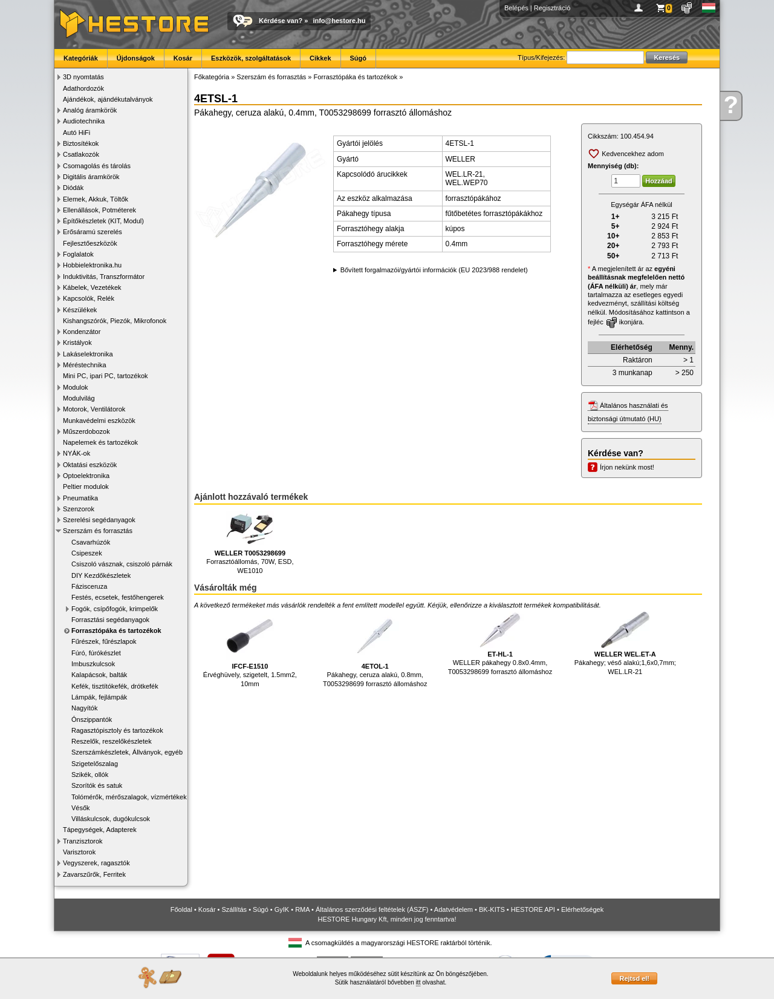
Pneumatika (80, 498)
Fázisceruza (89, 586)
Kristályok (77, 342)
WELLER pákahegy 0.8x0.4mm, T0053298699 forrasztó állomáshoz (500, 643)
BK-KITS (492, 909)
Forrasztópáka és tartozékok (116, 630)
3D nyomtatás (83, 76)
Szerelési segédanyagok (99, 519)
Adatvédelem (453, 909)
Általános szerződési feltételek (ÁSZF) (372, 909)
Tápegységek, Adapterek (100, 829)
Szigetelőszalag (94, 763)
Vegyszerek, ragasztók (96, 862)
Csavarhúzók (90, 542)
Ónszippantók (91, 719)
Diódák (73, 187)
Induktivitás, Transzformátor (104, 276)
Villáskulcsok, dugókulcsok (110, 818)
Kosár (183, 58)
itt (418, 982)
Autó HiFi (76, 132)
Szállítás (234, 909)
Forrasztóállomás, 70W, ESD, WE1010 (249, 542)
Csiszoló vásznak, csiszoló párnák (121, 564)
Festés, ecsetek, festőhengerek (117, 597)
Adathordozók (83, 88)
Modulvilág (79, 398)
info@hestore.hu (339, 20)
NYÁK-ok (76, 453)
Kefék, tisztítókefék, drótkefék (114, 686)
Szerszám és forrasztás (97, 530)
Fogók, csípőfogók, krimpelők (114, 608)
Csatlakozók (81, 154)
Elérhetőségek (582, 909)
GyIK (282, 909)
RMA (302, 909)
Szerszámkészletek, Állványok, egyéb (127, 752)
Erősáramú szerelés (92, 231)
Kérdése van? (280, 20)
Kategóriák (80, 58)
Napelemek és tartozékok (100, 442)
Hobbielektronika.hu (92, 265)
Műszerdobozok (86, 431)
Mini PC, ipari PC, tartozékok (105, 375)
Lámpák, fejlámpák (99, 697)
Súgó (358, 58)
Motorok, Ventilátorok (94, 409)
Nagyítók (84, 708)
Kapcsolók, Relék (88, 298)
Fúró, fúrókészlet (96, 653)
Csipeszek (86, 553)
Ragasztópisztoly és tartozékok (117, 730)
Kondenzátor (81, 331)
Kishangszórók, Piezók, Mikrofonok (114, 320)
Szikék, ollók (89, 774)
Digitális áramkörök (91, 176)
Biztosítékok (81, 143)
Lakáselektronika (88, 354)
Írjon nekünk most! (627, 467)
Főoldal (181, 909)
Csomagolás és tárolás (97, 165)
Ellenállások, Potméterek (99, 210)
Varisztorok (79, 852)
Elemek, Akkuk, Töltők (95, 199)
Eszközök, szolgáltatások (251, 58)
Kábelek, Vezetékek (92, 287)
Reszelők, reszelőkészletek (111, 741)
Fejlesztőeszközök (90, 243)
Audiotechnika (84, 121)
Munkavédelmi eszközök (99, 420)
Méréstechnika (84, 364)
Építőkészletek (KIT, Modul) (103, 220)
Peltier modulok (86, 486)
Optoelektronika (86, 475)
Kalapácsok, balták (99, 674)
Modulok (75, 387)
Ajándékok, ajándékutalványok (108, 99)
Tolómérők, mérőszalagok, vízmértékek (129, 797)
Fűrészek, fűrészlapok (104, 641)
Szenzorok (78, 509)
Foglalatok (78, 254)
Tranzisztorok (83, 841)
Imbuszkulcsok (93, 663)
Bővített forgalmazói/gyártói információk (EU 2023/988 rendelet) (434, 269)
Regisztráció (552, 7)
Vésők (80, 807)
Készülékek (80, 309)
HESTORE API (533, 909)
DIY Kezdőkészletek (101, 575)
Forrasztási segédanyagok (110, 619)
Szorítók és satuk (96, 785)
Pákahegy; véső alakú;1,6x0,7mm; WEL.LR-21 (625, 643)
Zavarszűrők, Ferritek (94, 874)
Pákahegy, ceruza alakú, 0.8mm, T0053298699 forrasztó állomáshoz (375, 649)
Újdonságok (136, 58)
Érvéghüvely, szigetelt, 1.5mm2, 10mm (250, 649)
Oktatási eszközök (90, 464)
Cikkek (320, 58)
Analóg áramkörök (90, 110)
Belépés (516, 7)
